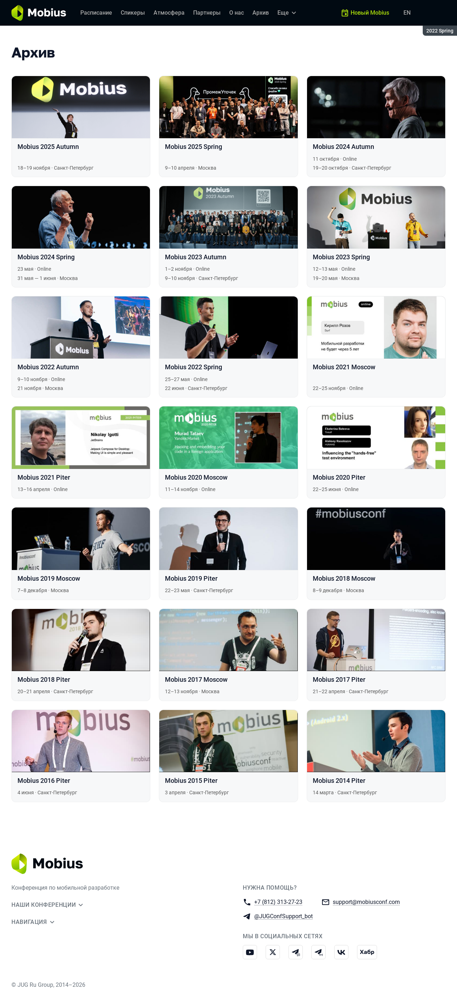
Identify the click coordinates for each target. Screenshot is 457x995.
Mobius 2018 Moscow (344, 578)
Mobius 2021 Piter (43, 477)
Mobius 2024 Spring (46, 257)
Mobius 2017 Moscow (196, 679)
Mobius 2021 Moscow (344, 367)
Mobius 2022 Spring (193, 367)
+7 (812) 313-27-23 (278, 901)
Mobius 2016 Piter (43, 780)
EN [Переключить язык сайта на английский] (407, 12)
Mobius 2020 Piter (339, 477)
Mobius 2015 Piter (191, 780)
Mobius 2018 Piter (43, 679)
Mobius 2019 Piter (191, 578)
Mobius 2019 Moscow (48, 578)
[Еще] (287, 13)
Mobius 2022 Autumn (48, 367)
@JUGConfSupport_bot (283, 916)
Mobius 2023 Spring (341, 257)
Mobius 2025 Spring (193, 146)
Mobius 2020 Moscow (196, 477)
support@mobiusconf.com (366, 901)
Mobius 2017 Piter (339, 679)
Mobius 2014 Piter (339, 780)
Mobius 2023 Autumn (195, 257)
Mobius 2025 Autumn (48, 146)
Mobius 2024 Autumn (343, 146)
